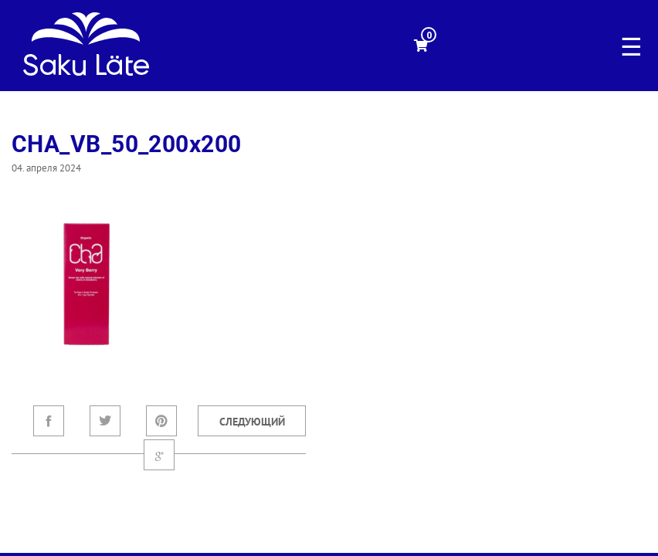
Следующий (252, 422)
